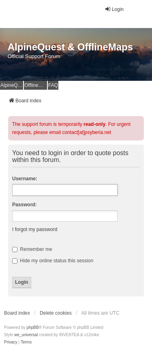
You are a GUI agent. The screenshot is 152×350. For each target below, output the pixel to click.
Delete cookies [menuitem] (56, 313)
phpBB (33, 327)
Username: (24, 178)
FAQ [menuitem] (53, 85)
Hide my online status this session (52, 261)
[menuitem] (10, 342)
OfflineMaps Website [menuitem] (35, 85)
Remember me (32, 249)
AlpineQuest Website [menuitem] (11, 85)
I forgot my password (34, 229)
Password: (24, 204)
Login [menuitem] (114, 9)
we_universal (26, 335)
